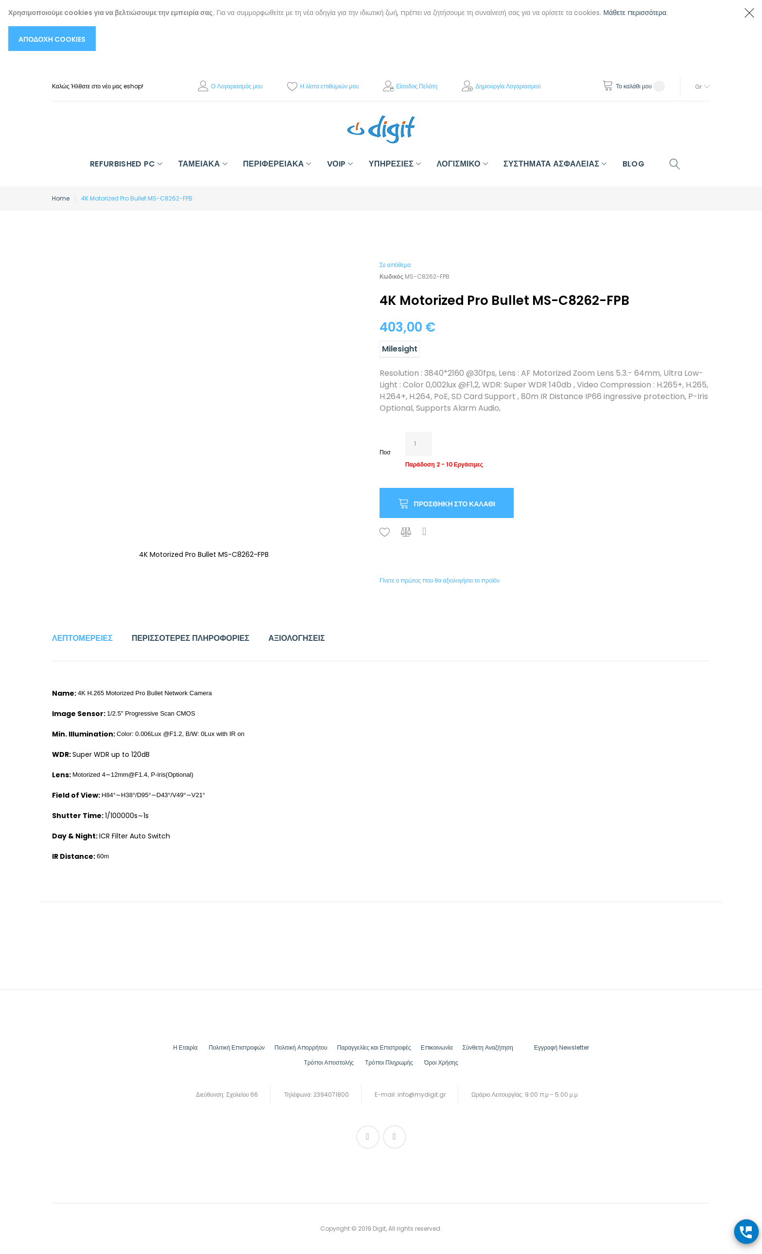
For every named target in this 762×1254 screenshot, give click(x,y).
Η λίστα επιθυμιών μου (329, 86)
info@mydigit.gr (422, 1094)
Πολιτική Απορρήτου (301, 1047)
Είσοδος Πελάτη (416, 86)
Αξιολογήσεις (296, 638)
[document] (371, 29)
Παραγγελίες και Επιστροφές (374, 1047)
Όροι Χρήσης (441, 1062)
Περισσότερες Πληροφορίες (190, 638)
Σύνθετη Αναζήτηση (488, 1047)
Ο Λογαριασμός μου (236, 86)
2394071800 (331, 1094)
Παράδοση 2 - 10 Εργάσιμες (444, 464)
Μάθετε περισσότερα (635, 12)
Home (60, 198)
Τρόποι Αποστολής (329, 1062)
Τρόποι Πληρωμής (389, 1062)
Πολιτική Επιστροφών (236, 1047)
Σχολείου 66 (242, 1094)
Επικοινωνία (437, 1047)
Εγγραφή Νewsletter (561, 1047)
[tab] (82, 638)
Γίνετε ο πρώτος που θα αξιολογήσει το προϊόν (440, 580)
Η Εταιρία (185, 1047)
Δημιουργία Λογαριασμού (508, 86)
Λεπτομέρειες (82, 638)
